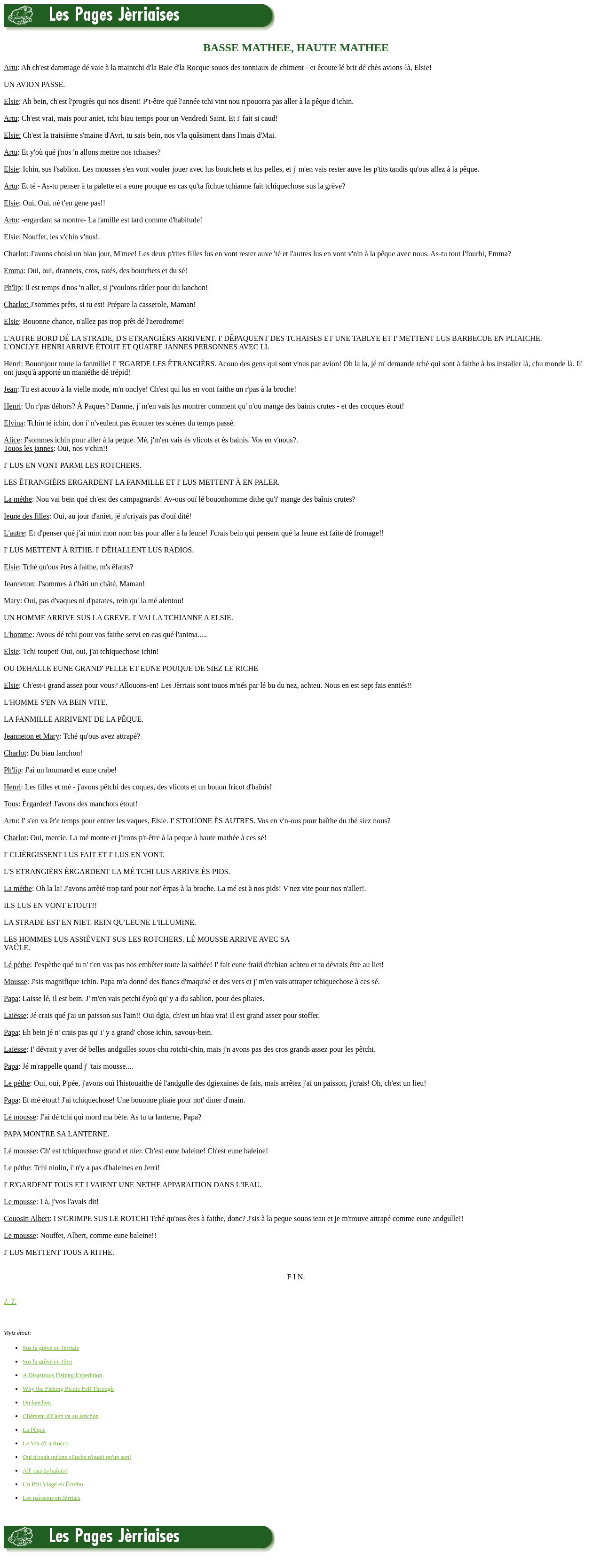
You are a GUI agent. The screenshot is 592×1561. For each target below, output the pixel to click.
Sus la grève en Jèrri (47, 1361)
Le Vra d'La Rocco (46, 1443)
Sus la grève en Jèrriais (51, 1347)
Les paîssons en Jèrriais (51, 1497)
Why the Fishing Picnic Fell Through (68, 1388)
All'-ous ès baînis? (45, 1470)
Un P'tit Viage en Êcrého (53, 1484)
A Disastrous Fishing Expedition (62, 1375)
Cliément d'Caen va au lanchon (61, 1415)
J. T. (10, 1301)
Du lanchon (37, 1402)
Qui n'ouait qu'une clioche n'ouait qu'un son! (77, 1456)
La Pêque (34, 1429)
